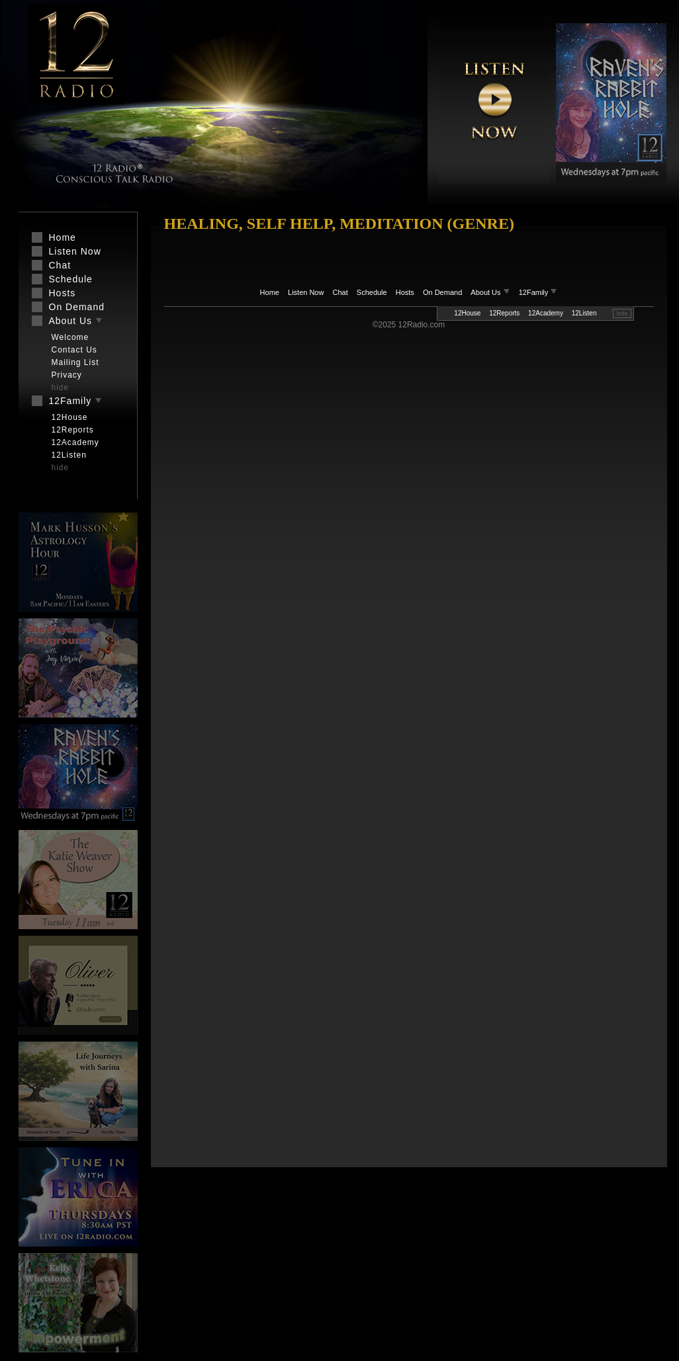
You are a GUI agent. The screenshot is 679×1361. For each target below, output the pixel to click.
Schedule (372, 292)
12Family (538, 292)
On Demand (442, 292)
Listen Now (306, 292)
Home (269, 292)
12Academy (545, 313)
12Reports (504, 313)
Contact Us (74, 349)
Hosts (405, 292)
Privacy (67, 375)
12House (467, 313)
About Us (491, 292)
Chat (340, 292)
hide (621, 313)
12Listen (584, 313)
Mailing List (75, 362)
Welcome (70, 337)
